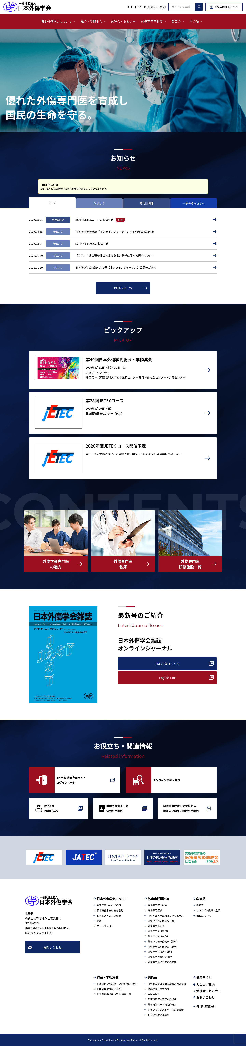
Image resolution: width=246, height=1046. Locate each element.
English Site (167, 677)
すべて (52, 203)
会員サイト (204, 977)
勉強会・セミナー (123, 21)
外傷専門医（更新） (158, 936)
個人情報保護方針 (205, 1006)
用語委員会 (154, 994)
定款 (99, 920)
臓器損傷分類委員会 (158, 989)
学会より (99, 203)
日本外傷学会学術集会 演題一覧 (114, 994)
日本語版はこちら (167, 663)
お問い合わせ (52, 947)
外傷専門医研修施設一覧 (161, 920)
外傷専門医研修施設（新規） (163, 941)
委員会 (176, 21)
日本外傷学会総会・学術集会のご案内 (117, 984)
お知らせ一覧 (123, 288)
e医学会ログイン (226, 7)
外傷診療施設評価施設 (160, 957)
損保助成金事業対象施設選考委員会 (167, 984)
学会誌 (194, 21)
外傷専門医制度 (152, 21)
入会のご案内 (156, 7)
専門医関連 (146, 203)
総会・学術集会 (91, 21)
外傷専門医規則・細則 (160, 951)
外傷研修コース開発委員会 (162, 1004)
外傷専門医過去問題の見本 (162, 962)
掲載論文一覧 (203, 915)
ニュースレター (105, 926)
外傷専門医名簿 (156, 926)
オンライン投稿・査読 (208, 910)
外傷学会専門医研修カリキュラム (166, 915)
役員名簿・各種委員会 (109, 915)
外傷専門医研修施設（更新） (163, 946)
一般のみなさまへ (194, 203)
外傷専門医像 (155, 910)
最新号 (199, 905)
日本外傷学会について (56, 21)
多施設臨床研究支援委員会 (162, 999)
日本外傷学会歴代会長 (109, 989)
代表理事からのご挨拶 (109, 905)
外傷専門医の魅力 (157, 905)
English (136, 7)
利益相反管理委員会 (158, 1014)
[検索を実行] (199, 7)
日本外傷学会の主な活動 (110, 910)
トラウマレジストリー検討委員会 (166, 1009)
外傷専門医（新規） (158, 931)
